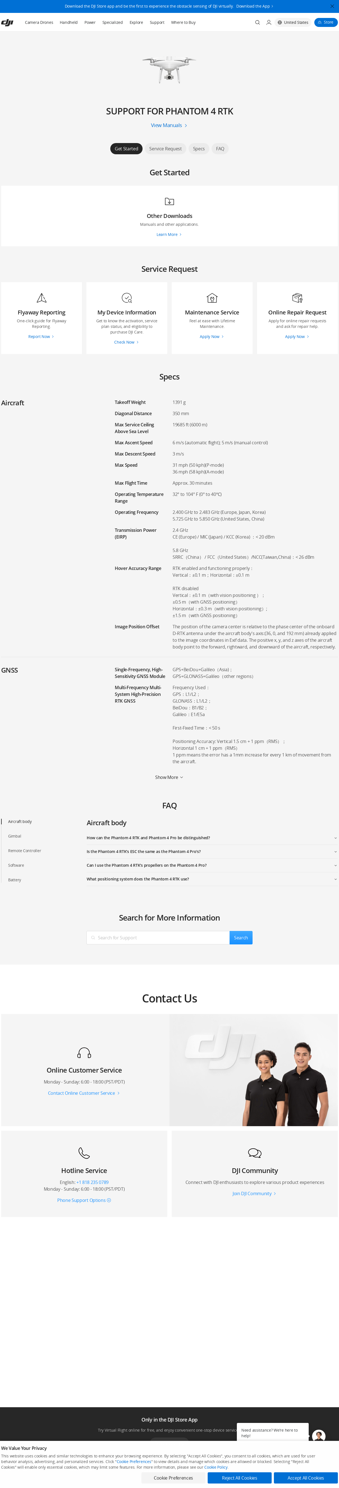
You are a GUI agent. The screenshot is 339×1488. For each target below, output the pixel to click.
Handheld (69, 22)
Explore (136, 22)
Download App (169, 1443)
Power (90, 22)
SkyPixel (282, 1479)
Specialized (112, 22)
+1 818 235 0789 (92, 1182)
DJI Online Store (82, 1479)
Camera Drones (39, 22)
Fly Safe (145, 1479)
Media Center (217, 1479)
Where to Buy (183, 22)
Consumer (9, 1479)
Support (157, 22)
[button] (319, 1436)
